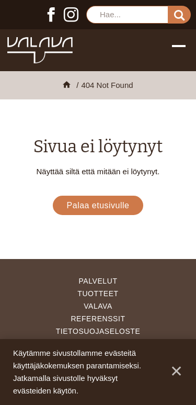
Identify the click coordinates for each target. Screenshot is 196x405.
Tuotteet (97, 293)
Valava (98, 306)
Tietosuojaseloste (98, 331)
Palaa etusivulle (98, 205)
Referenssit (98, 318)
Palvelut (98, 281)
